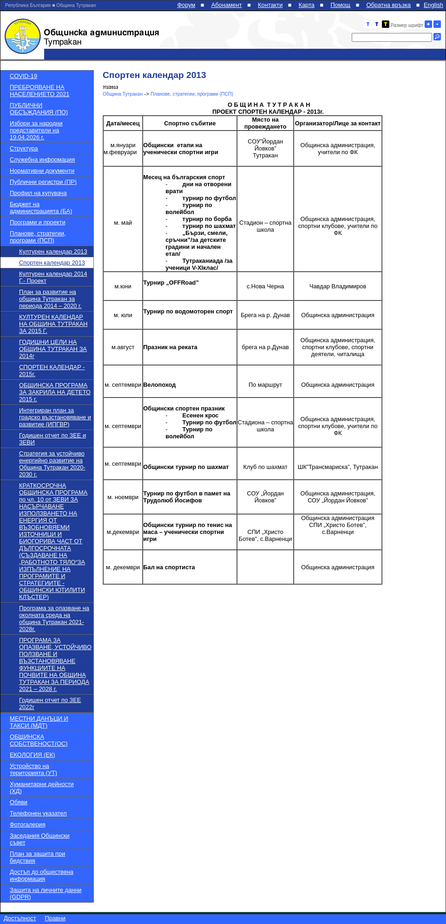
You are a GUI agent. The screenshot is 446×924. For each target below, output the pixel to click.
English (433, 4)
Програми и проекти (38, 222)
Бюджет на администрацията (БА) (41, 208)
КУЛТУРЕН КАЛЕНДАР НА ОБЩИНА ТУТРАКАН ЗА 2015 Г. (53, 323)
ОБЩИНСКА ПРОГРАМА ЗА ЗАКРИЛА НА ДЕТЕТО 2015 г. (55, 392)
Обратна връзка (389, 4)
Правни (55, 918)
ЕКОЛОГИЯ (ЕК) (32, 754)
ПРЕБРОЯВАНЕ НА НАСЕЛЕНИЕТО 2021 (39, 91)
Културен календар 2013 (53, 251)
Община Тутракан (123, 94)
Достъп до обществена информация (41, 875)
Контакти (270, 4)
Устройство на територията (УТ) (33, 769)
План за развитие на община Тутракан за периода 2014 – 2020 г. (50, 298)
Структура (24, 148)
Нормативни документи (42, 170)
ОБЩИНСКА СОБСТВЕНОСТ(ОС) (38, 740)
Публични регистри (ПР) (43, 181)
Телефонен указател (38, 813)
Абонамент (226, 4)
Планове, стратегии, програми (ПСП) (38, 237)
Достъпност (20, 918)
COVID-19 (23, 75)
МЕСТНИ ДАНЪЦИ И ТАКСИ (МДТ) (39, 722)
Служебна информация (42, 159)
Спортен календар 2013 (52, 262)
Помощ (340, 4)
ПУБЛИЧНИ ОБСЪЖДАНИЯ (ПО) (39, 109)
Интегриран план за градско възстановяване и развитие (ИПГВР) (55, 417)
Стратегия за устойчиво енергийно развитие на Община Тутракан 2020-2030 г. (52, 464)
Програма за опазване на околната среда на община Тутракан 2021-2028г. (54, 618)
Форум (186, 4)
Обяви (18, 802)
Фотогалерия (28, 824)
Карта (307, 4)
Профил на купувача (38, 192)
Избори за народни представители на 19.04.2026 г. (36, 130)
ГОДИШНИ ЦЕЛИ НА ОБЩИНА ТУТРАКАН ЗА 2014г (53, 348)
